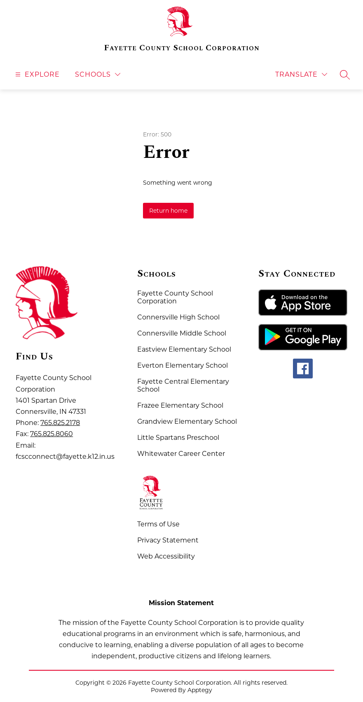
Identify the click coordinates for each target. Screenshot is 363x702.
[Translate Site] (301, 74)
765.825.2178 (60, 423)
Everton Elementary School (182, 365)
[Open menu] (36, 74)
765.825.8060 (51, 434)
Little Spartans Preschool (178, 437)
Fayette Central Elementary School (183, 385)
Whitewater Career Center (181, 454)
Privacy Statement (168, 540)
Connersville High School (178, 317)
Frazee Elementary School (180, 405)
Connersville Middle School (181, 333)
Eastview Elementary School (184, 349)
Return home (168, 210)
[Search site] (345, 75)
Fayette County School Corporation (175, 297)
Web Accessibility (166, 556)
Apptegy (199, 690)
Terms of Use (158, 524)
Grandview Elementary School (187, 421)
